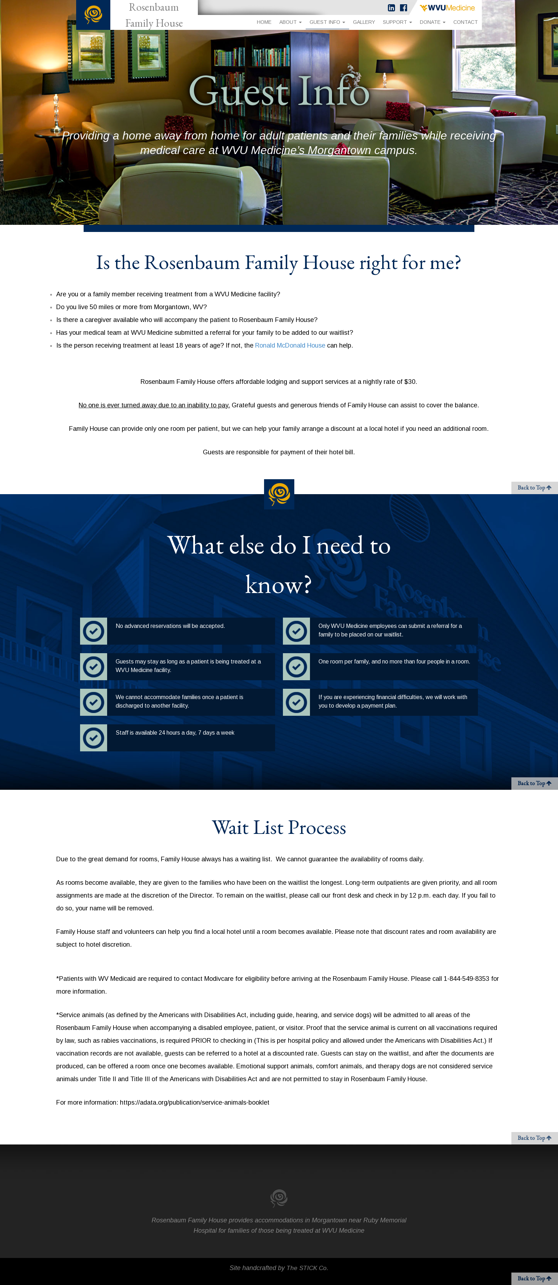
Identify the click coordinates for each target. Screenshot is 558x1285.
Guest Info (327, 22)
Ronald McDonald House (290, 345)
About (290, 22)
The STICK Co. (307, 1267)
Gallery (364, 22)
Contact (465, 22)
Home (264, 22)
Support (397, 22)
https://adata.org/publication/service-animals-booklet (194, 1102)
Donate (433, 22)
